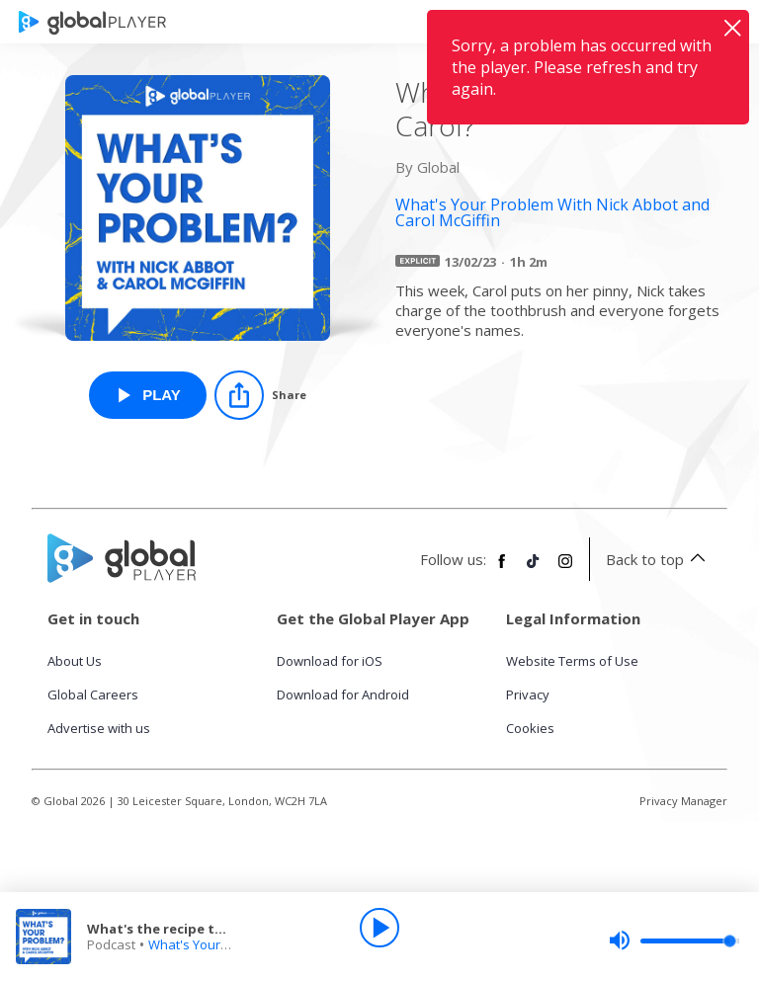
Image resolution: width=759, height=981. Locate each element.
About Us (74, 661)
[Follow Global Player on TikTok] (534, 569)
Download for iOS (329, 661)
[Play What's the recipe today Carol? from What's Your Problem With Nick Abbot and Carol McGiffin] (148, 395)
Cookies (530, 728)
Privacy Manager (683, 800)
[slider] (674, 940)
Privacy (527, 694)
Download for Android (343, 694)
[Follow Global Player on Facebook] (502, 569)
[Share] (260, 395)
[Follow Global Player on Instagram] (565, 569)
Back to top (659, 559)
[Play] (379, 927)
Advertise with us (98, 728)
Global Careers (92, 694)
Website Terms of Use (572, 661)
